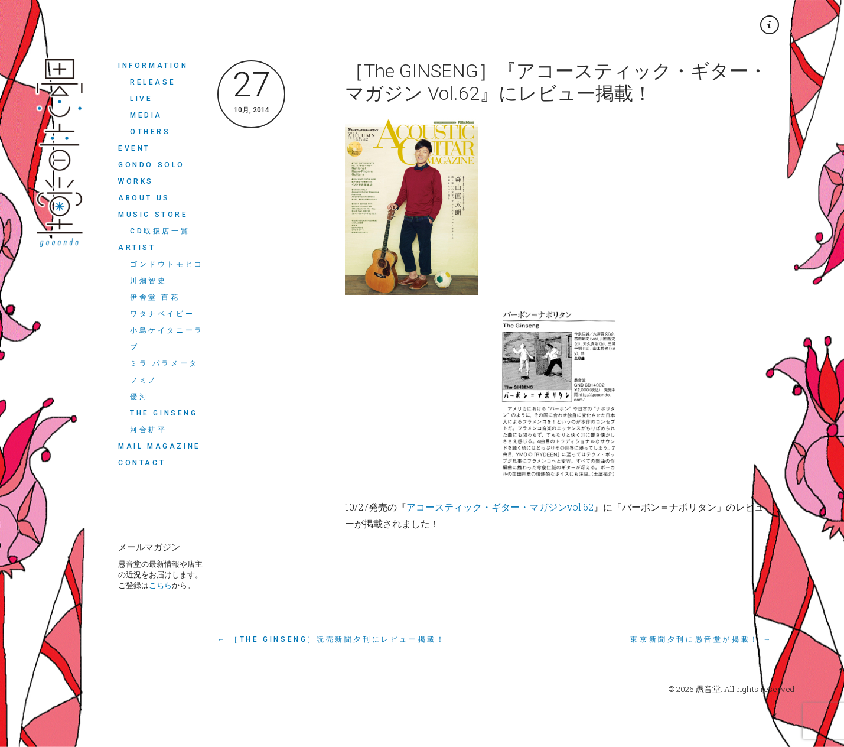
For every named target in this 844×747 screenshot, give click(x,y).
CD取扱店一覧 (160, 231)
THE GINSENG (164, 413)
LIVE (141, 99)
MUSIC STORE (153, 214)
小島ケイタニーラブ (167, 338)
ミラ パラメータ (164, 363)
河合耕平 (148, 430)
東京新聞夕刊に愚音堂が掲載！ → (701, 639)
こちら (160, 585)
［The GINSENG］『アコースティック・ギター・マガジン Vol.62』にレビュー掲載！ (556, 82)
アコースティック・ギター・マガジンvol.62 (500, 507)
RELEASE (152, 82)
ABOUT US (144, 198)
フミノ (144, 380)
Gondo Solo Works (151, 173)
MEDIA (146, 115)
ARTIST (137, 247)
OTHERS (150, 132)
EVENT (134, 148)
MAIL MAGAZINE (159, 446)
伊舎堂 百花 (155, 297)
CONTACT (141, 463)
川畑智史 (148, 281)
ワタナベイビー (162, 314)
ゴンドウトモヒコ (167, 264)
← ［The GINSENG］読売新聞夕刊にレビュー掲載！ (331, 639)
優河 (139, 396)
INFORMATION (153, 65)
